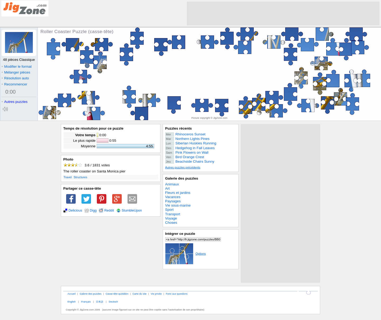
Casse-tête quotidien (117, 293)
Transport (172, 214)
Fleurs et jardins (177, 193)
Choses (171, 223)
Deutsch (113, 301)
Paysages (173, 201)
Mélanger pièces (16, 72)
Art (167, 188)
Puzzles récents (178, 128)
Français (86, 301)
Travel (68, 177)
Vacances (172, 197)
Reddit (109, 210)
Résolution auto (15, 78)
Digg (93, 210)
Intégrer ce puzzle (180, 234)
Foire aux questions (177, 293)
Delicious (75, 210)
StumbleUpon (132, 210)
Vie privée (156, 293)
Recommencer (14, 84)
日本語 (99, 301)
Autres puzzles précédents (182, 167)
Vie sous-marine (178, 205)
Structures (80, 177)
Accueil (71, 293)
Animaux (172, 184)
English (71, 301)
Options (185, 253)
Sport (169, 210)
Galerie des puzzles (181, 178)
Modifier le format (17, 66)
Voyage (171, 218)
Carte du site (140, 293)
